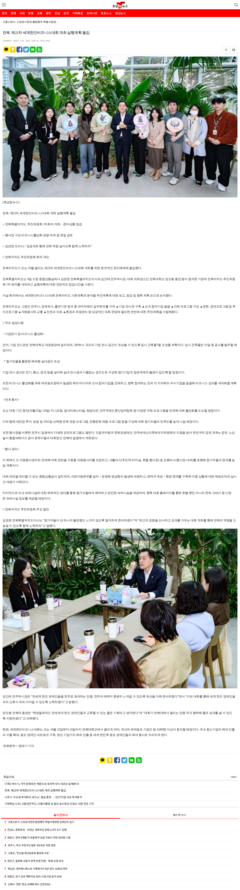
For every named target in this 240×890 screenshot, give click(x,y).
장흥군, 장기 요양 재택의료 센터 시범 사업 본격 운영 (32, 876)
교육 (39, 13)
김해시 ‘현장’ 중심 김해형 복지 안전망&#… (28, 884)
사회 (22, 13)
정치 (4, 13)
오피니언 (92, 13)
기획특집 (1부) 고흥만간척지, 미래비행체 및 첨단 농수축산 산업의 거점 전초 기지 (49, 804)
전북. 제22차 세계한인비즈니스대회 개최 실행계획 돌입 (35, 790)
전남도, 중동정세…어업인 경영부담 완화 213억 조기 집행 (35, 830)
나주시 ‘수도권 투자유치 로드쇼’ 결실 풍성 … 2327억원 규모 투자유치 (43, 797)
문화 (31, 13)
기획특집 (77, 13)
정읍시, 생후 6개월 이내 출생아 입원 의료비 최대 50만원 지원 (37, 837)
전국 (66, 13)
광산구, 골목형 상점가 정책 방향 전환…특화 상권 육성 (33, 861)
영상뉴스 (120, 13)
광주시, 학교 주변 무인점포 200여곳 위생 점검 (30, 845)
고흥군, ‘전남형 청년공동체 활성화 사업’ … (28, 853)
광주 (48, 13)
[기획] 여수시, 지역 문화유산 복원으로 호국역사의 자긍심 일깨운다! (42, 784)
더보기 (234, 776)
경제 (13, 13)
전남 (57, 13)
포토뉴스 (106, 13)
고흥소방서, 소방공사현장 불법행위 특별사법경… (31, 21)
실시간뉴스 (60, 815)
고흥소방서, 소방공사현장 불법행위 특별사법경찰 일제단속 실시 (39, 822)
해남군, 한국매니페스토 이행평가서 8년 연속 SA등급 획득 (36, 868)
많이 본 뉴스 (179, 815)
